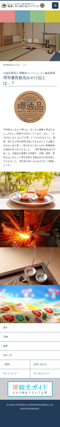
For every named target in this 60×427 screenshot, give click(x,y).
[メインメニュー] (55, 5)
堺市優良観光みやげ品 (11, 65)
